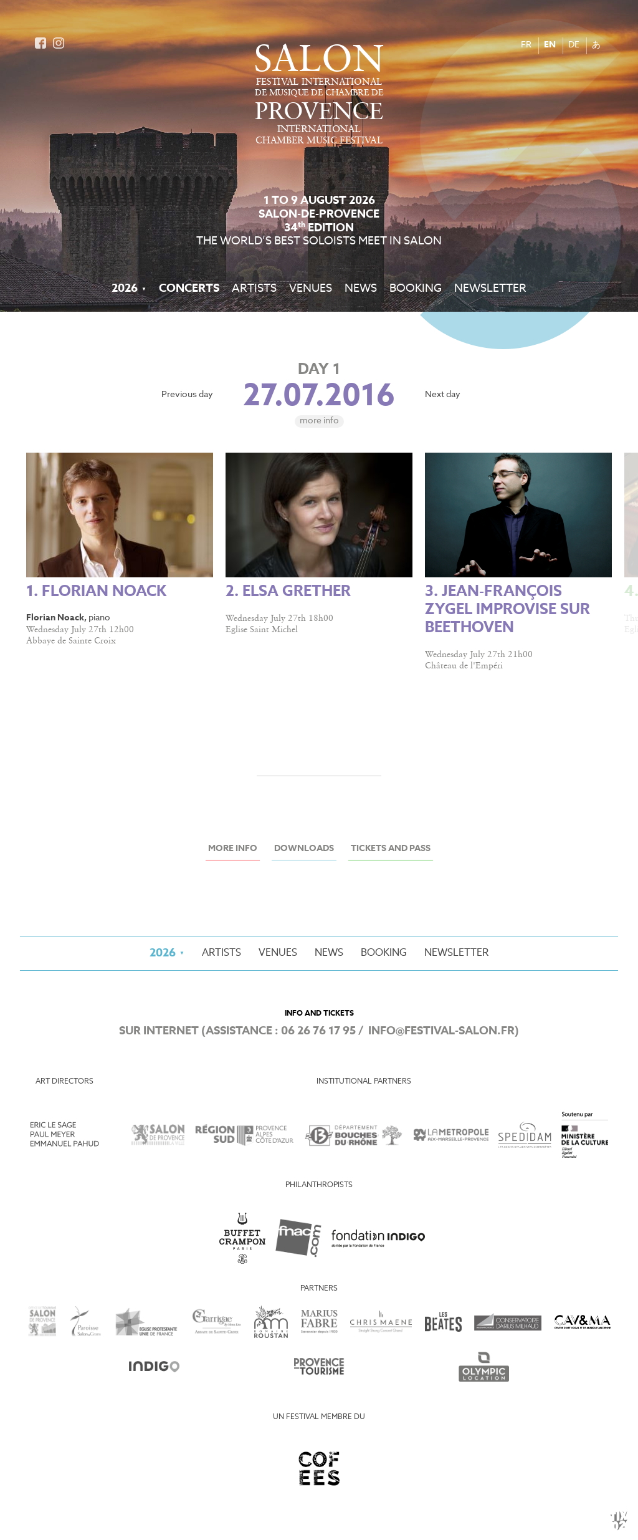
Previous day (187, 395)
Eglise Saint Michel (262, 629)
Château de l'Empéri (464, 666)
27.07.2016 (319, 397)
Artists (254, 289)
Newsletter (490, 289)
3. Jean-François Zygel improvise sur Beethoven (507, 610)
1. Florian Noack (96, 592)
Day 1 (319, 370)
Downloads (304, 849)
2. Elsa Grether (288, 592)
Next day (442, 395)
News (361, 289)
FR (526, 45)
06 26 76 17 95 (318, 1031)
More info (319, 421)
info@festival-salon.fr (441, 1031)
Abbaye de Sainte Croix (71, 641)
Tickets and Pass (391, 849)
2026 (125, 289)
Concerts (189, 289)
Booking (415, 289)
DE (573, 45)
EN (550, 45)
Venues (310, 289)
